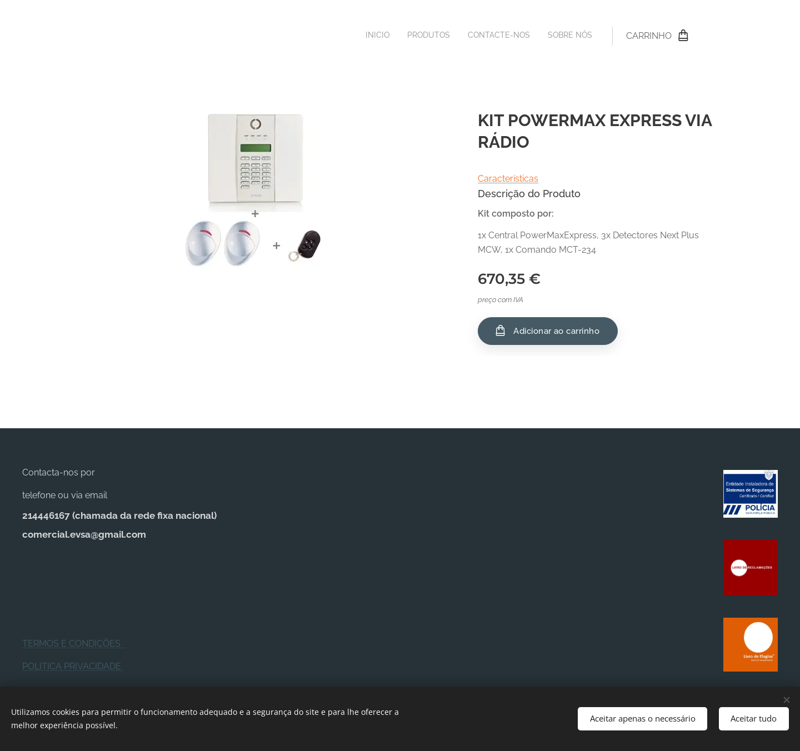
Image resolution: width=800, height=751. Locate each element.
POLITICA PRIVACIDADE (72, 665)
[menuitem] (542, 36)
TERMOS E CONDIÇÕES (73, 643)
